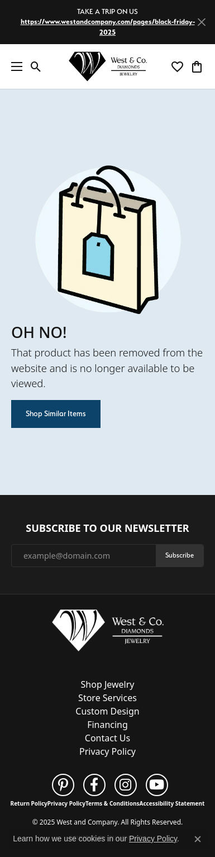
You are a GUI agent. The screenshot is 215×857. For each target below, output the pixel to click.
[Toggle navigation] (14, 66)
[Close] (201, 22)
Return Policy (29, 803)
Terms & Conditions (112, 803)
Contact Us (107, 738)
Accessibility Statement (172, 803)
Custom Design (107, 711)
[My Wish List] (177, 66)
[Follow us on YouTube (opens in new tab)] (157, 785)
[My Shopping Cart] (197, 66)
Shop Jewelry (108, 684)
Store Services (107, 698)
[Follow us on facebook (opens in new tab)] (94, 785)
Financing (107, 724)
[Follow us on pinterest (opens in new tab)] (63, 785)
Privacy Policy (107, 751)
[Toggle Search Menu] (36, 66)
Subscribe (179, 555)
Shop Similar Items (56, 413)
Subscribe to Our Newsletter (107, 528)
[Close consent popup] (197, 839)
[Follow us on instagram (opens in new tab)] (125, 785)
